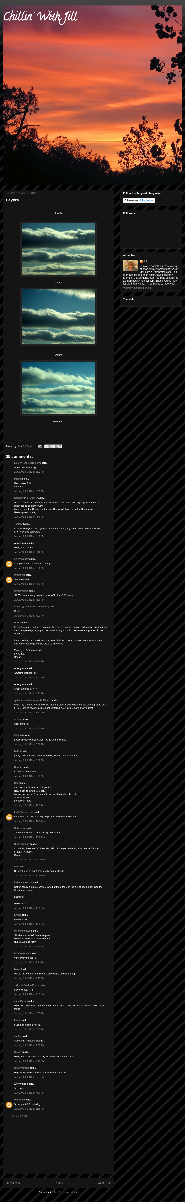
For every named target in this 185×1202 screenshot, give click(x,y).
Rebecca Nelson (23, 882)
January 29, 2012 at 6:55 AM (29, 584)
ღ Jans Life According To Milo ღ (32, 700)
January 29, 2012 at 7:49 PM (29, 1061)
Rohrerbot (20, 828)
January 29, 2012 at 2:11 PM (29, 946)
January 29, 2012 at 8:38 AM (29, 744)
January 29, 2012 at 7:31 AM (29, 615)
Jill (145, 261)
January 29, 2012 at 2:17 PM (29, 978)
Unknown (19, 574)
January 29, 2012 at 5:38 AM (29, 491)
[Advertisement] (58, 1148)
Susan (17, 1052)
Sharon (18, 719)
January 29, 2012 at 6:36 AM (29, 568)
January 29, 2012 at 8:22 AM (29, 712)
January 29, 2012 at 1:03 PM (29, 908)
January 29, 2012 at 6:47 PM (29, 1029)
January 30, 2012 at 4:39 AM (29, 1093)
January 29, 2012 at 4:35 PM (29, 1013)
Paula (17, 1020)
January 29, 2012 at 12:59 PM (30, 875)
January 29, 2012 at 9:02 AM (29, 760)
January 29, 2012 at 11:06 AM (30, 837)
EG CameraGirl (22, 953)
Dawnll (18, 969)
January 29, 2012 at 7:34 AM (29, 661)
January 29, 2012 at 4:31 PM (29, 994)
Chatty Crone (21, 1067)
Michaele (19, 735)
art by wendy (21, 559)
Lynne (17, 914)
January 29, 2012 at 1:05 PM (29, 924)
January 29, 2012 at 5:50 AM (29, 536)
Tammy (18, 523)
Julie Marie (20, 1001)
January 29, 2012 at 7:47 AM (29, 677)
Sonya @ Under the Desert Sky (31, 606)
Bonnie (18, 767)
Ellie (16, 866)
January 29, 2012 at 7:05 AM (29, 599)
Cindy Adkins (21, 844)
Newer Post (13, 1182)
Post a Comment (19, 1115)
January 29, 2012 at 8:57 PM (29, 1077)
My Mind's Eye (22, 930)
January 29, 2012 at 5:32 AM (29, 471)
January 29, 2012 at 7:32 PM (29, 1045)
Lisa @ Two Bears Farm (27, 462)
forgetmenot (21, 590)
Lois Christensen (23, 812)
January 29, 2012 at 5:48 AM (29, 517)
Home (59, 1182)
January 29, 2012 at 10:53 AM (30, 821)
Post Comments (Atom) (65, 1192)
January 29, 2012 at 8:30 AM (29, 728)
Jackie (17, 1036)
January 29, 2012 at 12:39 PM (30, 859)
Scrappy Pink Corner (26, 498)
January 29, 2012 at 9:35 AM (29, 776)
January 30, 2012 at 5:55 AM (29, 1108)
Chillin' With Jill (40, 18)
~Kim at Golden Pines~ (27, 985)
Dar (16, 783)
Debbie (18, 751)
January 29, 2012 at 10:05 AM (30, 805)
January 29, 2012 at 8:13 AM (29, 693)
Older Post (104, 1182)
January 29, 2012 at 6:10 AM (29, 552)
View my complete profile (137, 287)
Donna (17, 478)
